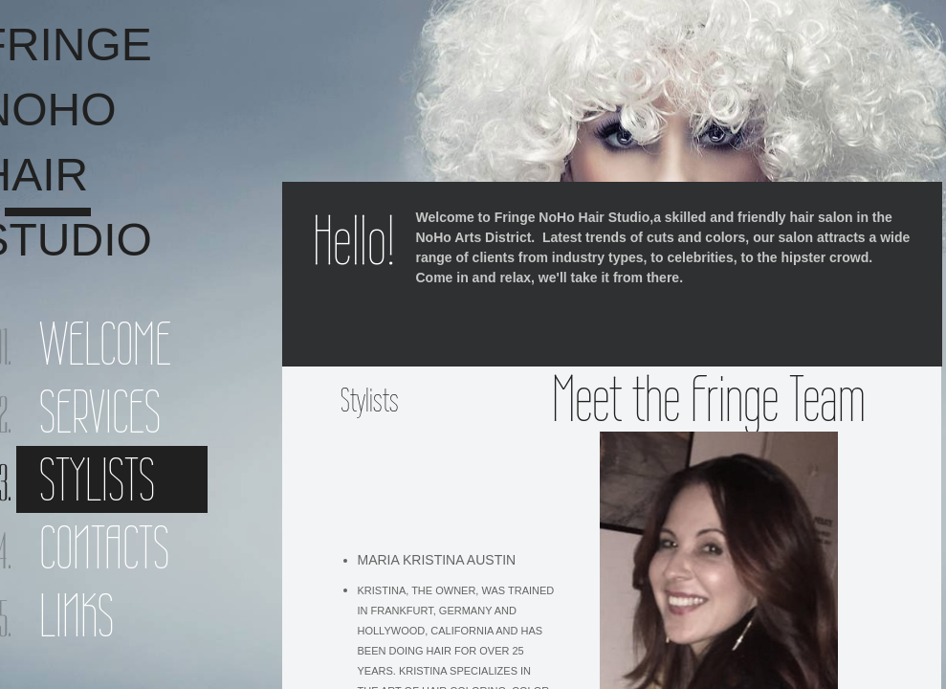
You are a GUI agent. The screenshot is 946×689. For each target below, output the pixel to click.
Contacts (104, 547)
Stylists (97, 479)
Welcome (105, 343)
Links (76, 615)
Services (100, 411)
